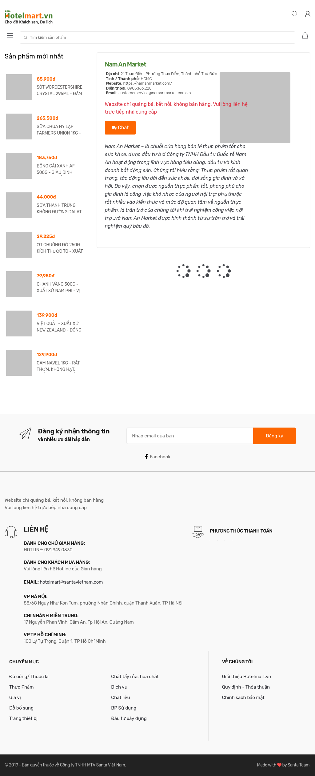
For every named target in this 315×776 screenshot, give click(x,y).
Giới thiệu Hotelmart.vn (246, 676)
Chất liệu (120, 697)
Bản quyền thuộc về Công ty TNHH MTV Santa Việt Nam (73, 765)
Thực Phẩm (21, 687)
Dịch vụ (119, 687)
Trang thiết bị (23, 718)
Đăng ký (274, 436)
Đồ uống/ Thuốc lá (29, 676)
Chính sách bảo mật (243, 697)
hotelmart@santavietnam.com (71, 582)
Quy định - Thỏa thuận (246, 687)
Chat (120, 128)
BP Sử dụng (123, 708)
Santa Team (298, 765)
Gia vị (15, 697)
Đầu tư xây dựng (128, 718)
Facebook (157, 457)
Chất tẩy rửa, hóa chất (135, 676)
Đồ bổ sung (21, 708)
